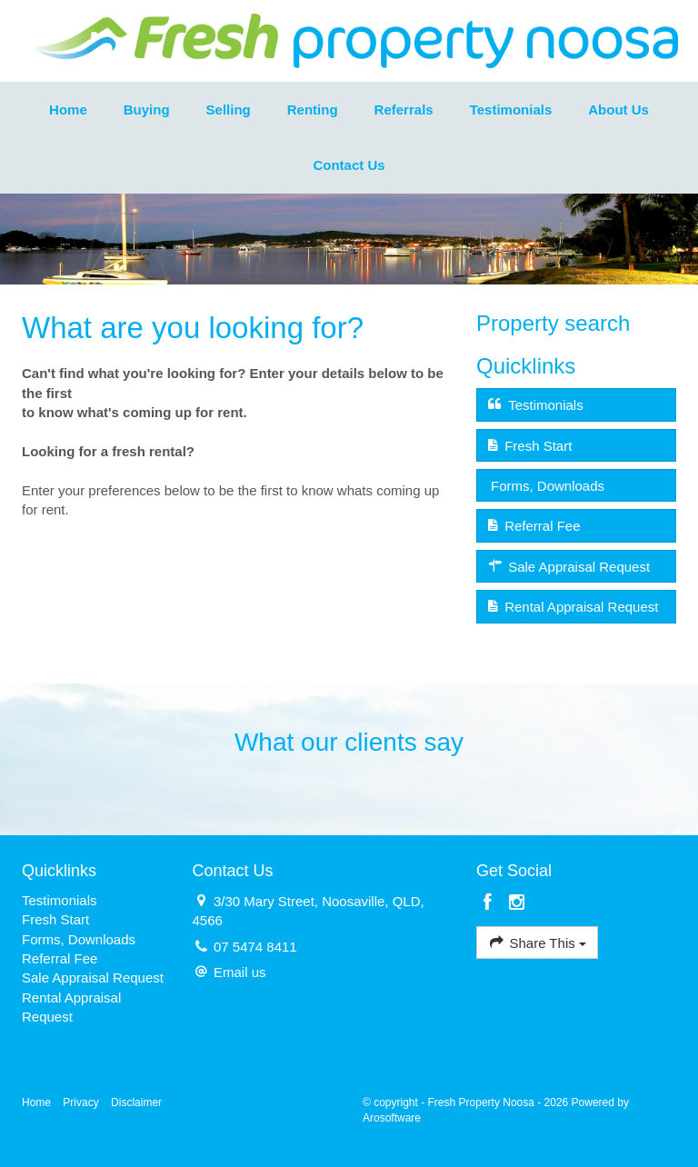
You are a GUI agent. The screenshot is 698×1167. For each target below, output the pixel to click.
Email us (240, 972)
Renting (312, 109)
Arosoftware (392, 1118)
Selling (228, 109)
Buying (147, 109)
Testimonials (511, 109)
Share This (537, 942)
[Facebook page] (490, 903)
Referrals (404, 109)
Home (68, 109)
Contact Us (348, 165)
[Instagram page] (516, 903)
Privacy (80, 1102)
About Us (618, 109)
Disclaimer (136, 1102)
